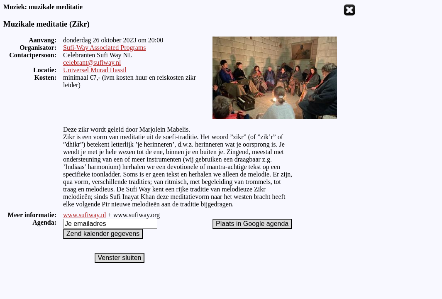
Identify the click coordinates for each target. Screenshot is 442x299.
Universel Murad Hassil (95, 70)
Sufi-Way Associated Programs (104, 47)
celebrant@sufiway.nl (92, 62)
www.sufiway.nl (84, 214)
